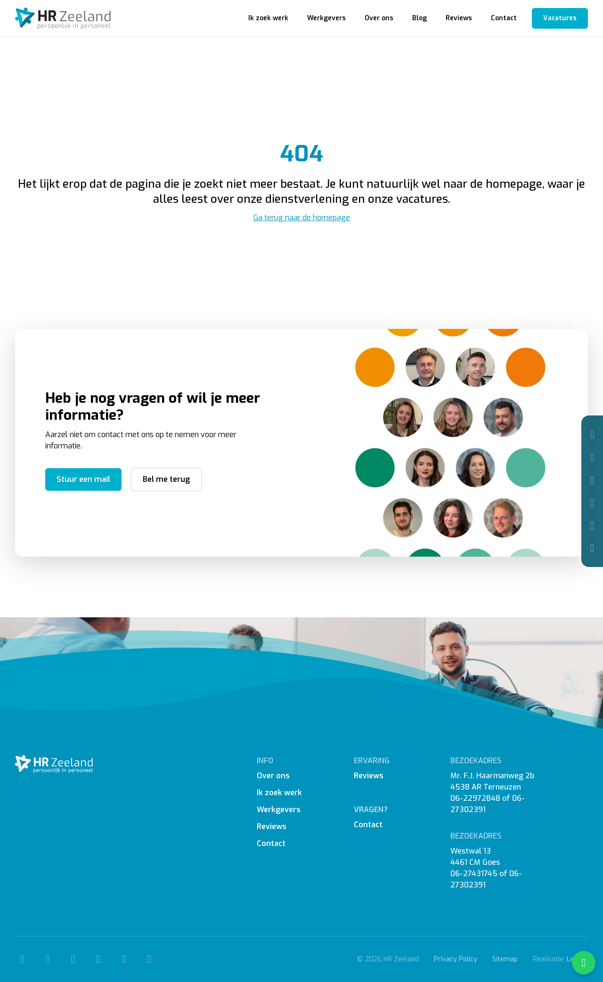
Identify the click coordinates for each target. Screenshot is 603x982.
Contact (504, 18)
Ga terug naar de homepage (301, 218)
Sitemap (505, 959)
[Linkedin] (592, 525)
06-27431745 (473, 873)
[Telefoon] (592, 434)
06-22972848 (475, 798)
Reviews (459, 18)
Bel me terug (166, 479)
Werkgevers (326, 18)
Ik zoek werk (268, 18)
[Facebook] (592, 480)
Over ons (379, 18)
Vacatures (560, 18)
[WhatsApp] (592, 548)
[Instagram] (592, 503)
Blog (419, 18)
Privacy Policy (455, 959)
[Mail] (592, 457)
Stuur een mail (83, 479)
